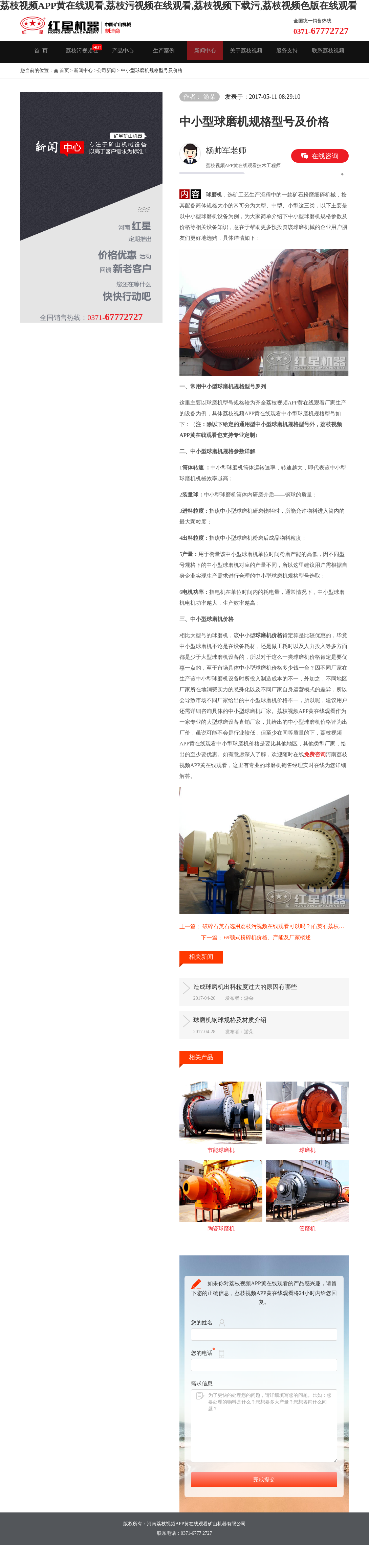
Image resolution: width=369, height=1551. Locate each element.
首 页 (41, 52)
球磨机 (307, 1157)
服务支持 (287, 52)
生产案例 (164, 52)
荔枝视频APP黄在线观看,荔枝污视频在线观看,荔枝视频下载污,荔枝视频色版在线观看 (178, 5)
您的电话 (203, 1362)
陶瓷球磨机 (221, 1237)
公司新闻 (106, 70)
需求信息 (202, 1392)
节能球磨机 (221, 1157)
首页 (64, 70)
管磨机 (307, 1237)
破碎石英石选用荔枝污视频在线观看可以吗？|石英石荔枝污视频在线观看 (275, 926)
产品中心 (123, 52)
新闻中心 (205, 52)
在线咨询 (325, 156)
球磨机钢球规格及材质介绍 (243, 1024)
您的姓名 (202, 1332)
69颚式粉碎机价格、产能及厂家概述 (245, 939)
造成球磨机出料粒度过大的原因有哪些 (260, 988)
